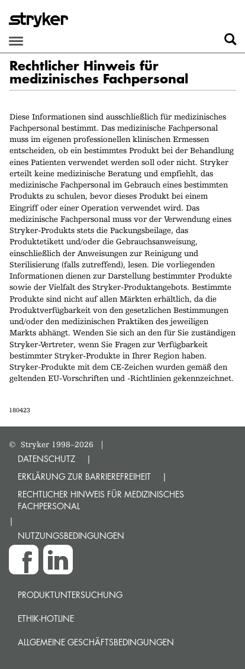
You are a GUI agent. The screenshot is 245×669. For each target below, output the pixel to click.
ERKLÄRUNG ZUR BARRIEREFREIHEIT (84, 476)
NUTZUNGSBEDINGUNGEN (71, 535)
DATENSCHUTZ (46, 458)
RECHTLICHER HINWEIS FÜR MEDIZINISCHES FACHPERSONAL (101, 500)
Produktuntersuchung (70, 594)
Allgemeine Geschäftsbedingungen (96, 642)
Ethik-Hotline (46, 618)
